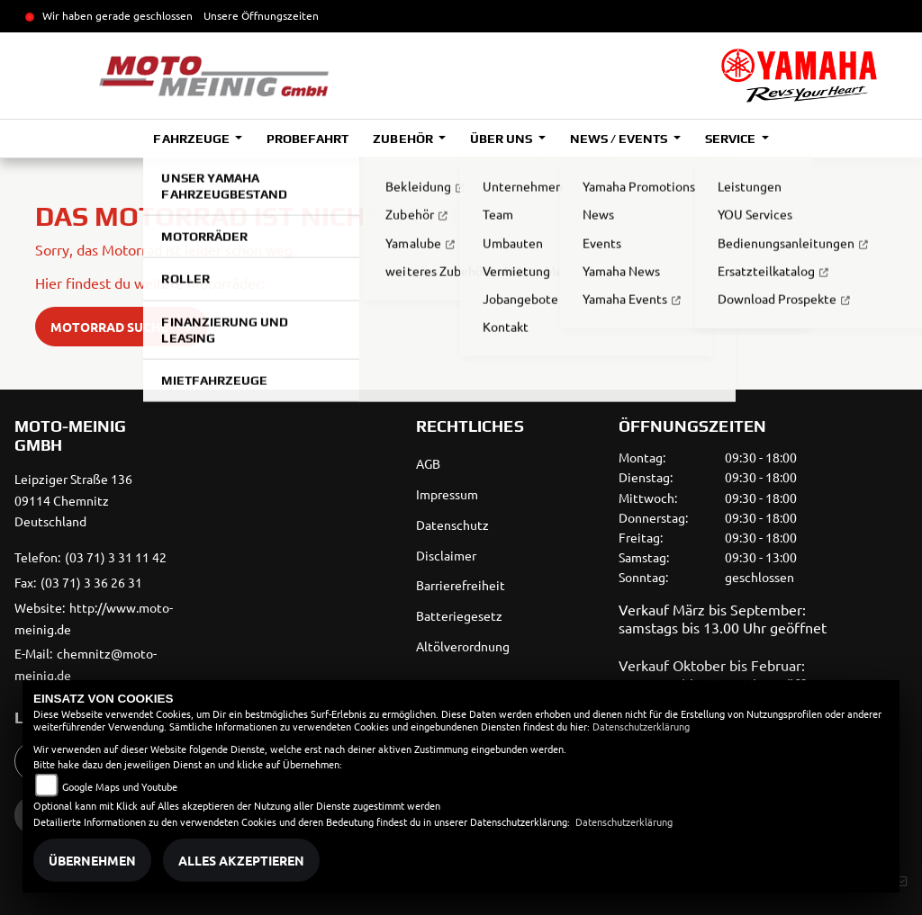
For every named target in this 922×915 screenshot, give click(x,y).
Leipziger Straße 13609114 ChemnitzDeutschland (73, 500)
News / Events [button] (620, 138)
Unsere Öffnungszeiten (261, 15)
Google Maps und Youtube (119, 786)
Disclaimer (446, 555)
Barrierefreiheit (460, 585)
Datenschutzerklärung (641, 726)
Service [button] (731, 138)
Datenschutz (452, 524)
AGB (428, 463)
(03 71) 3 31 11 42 (116, 557)
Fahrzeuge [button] (192, 138)
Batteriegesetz (459, 615)
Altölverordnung (463, 646)
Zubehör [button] (404, 138)
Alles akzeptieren (241, 860)
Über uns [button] (502, 138)
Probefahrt (307, 138)
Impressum (447, 494)
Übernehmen (92, 860)
